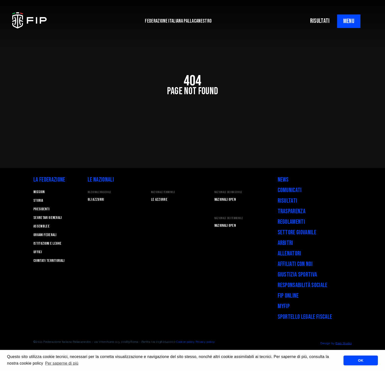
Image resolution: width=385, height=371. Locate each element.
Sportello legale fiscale (305, 317)
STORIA (38, 200)
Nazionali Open (225, 199)
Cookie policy (185, 342)
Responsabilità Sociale (303, 285)
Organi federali (44, 235)
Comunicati (290, 190)
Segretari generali (47, 217)
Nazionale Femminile (163, 192)
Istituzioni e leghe (47, 243)
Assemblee (41, 226)
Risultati (287, 201)
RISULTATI (320, 21)
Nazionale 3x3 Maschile (228, 192)
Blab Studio (343, 343)
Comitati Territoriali (49, 260)
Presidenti (41, 209)
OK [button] (360, 360)
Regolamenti (291, 222)
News (283, 180)
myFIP (284, 306)
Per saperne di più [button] (62, 363)
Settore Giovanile (297, 232)
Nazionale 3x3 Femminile (228, 218)
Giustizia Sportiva (297, 274)
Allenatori (289, 253)
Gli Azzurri (96, 199)
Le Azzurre (159, 199)
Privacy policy (205, 342)
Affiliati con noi (295, 264)
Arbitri (285, 243)
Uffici (37, 252)
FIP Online (288, 296)
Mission (38, 192)
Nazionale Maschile (99, 192)
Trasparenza (292, 211)
